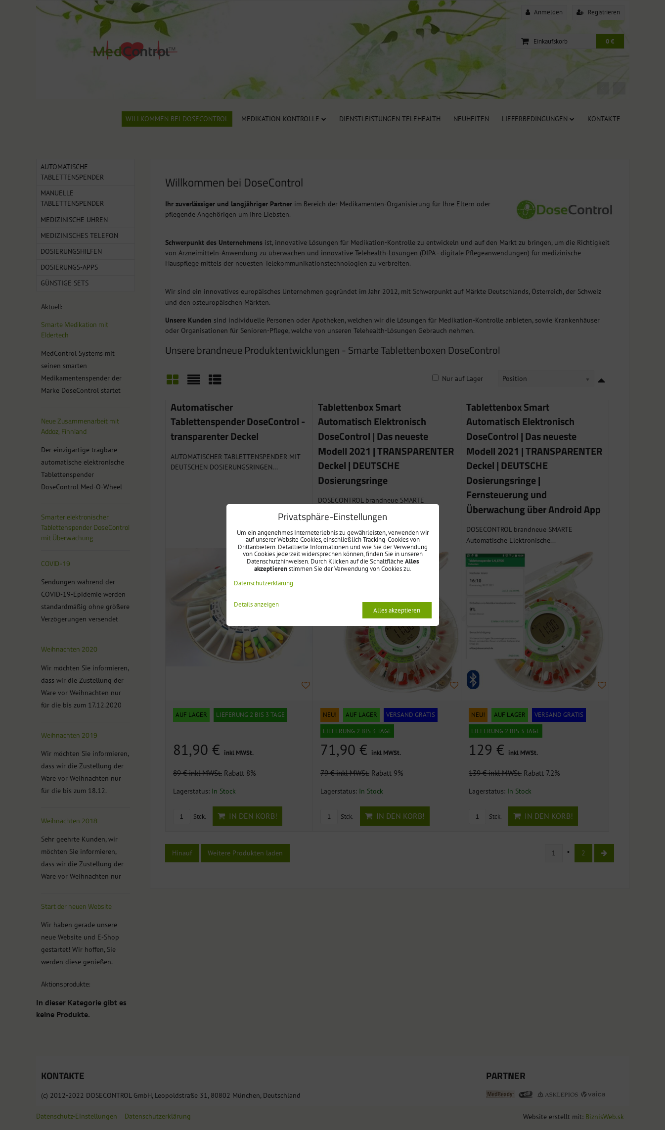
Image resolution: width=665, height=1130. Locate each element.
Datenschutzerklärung (263, 583)
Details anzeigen (256, 605)
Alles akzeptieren (396, 610)
